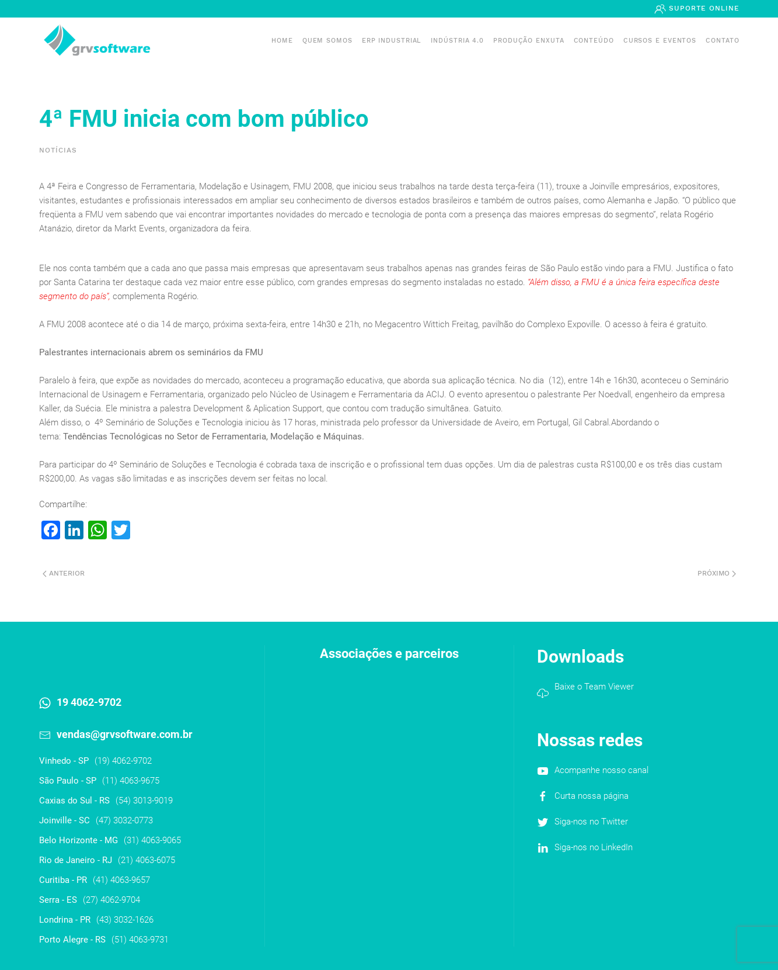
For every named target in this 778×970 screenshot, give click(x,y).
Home (282, 40)
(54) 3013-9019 (144, 800)
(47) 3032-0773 (124, 820)
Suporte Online (702, 8)
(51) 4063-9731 (140, 939)
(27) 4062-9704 (111, 900)
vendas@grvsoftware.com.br (125, 734)
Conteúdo (594, 40)
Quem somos (327, 40)
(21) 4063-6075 (146, 860)
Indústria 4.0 (457, 40)
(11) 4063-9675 (130, 780)
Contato (722, 40)
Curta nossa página (591, 796)
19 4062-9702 (89, 702)
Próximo (716, 573)
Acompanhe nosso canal (601, 770)
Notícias (58, 150)
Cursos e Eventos (659, 40)
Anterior (64, 573)
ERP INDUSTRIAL (392, 40)
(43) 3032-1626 (124, 919)
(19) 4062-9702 (123, 761)
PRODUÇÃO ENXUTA (528, 40)
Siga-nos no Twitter (591, 821)
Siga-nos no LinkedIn (593, 847)
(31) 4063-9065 (152, 840)
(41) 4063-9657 (121, 880)
